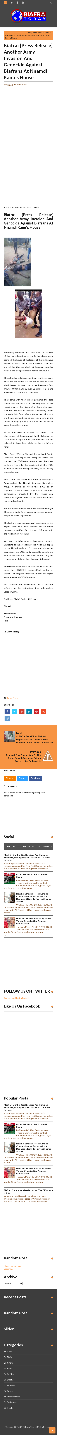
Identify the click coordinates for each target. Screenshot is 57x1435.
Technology (12, 1402)
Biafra (14, 33)
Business (11, 1385)
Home (7, 33)
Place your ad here (12, 1266)
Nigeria (10, 1363)
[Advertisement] (28, 116)
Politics (10, 1374)
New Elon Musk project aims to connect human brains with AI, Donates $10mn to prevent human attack (34, 897)
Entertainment (13, 1396)
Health (10, 1408)
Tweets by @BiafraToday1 (16, 998)
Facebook (35, 778)
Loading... (8, 1268)
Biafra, (19, 85)
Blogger (10, 778)
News (21, 33)
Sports (10, 1391)
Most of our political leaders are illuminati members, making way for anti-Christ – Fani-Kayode (27, 857)
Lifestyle (10, 1380)
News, (24, 85)
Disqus (22, 778)
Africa (9, 1368)
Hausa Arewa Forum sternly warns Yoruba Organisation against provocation (33, 921)
